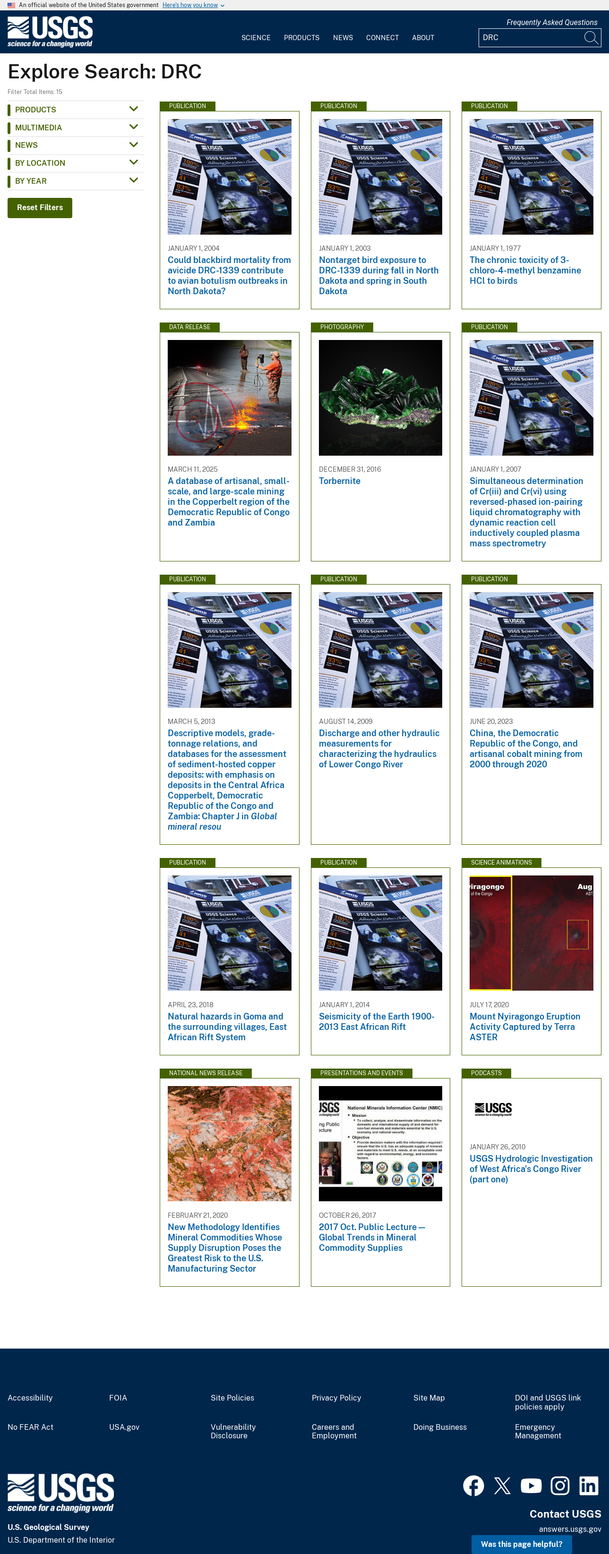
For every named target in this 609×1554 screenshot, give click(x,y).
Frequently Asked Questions (552, 22)
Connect (382, 38)
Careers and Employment (334, 1432)
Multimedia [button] (38, 127)
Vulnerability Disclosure (233, 1432)
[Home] (50, 45)
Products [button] (35, 109)
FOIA (118, 1398)
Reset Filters (40, 207)
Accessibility (30, 1398)
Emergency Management (538, 1432)
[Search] (592, 37)
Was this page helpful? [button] (522, 1544)
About (423, 38)
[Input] (540, 37)
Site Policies (232, 1398)
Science (256, 38)
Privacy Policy (336, 1398)
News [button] (26, 145)
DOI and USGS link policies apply (548, 1402)
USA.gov (124, 1427)
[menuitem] (256, 32)
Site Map (429, 1398)
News (343, 38)
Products (301, 38)
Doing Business (440, 1427)
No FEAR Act (30, 1427)
